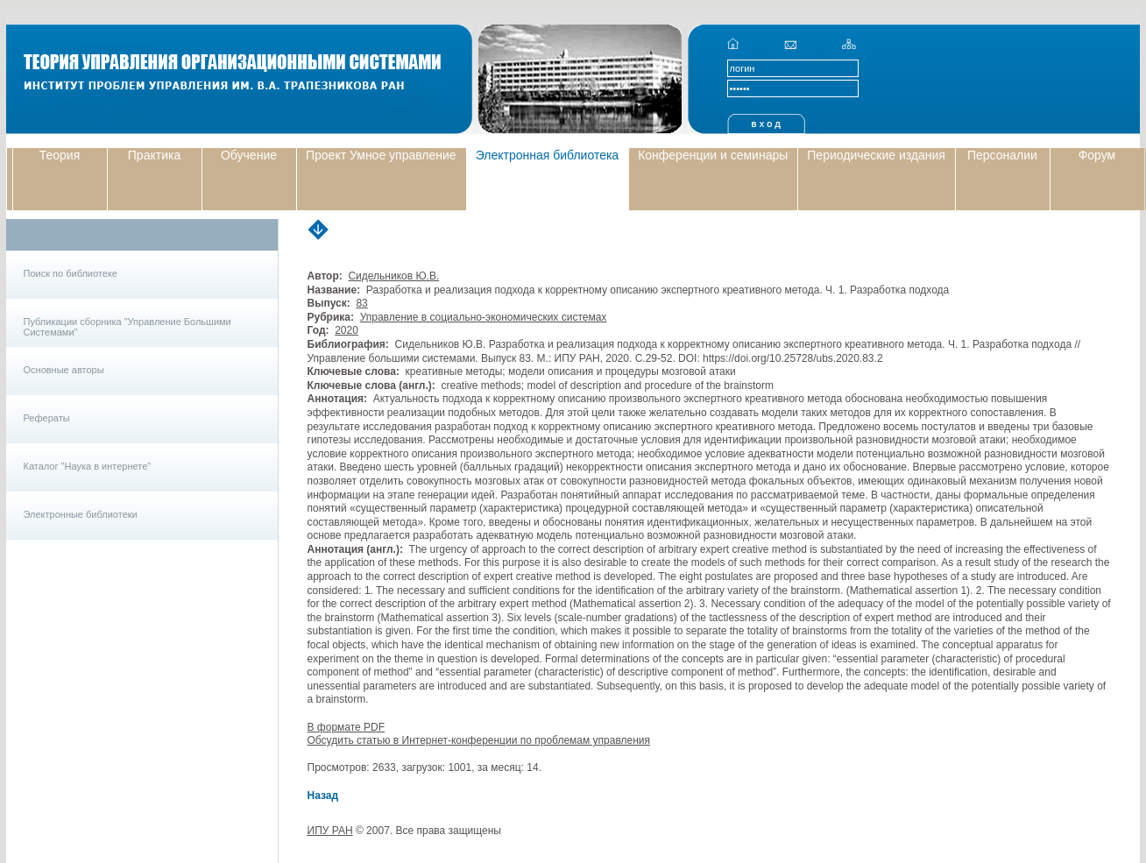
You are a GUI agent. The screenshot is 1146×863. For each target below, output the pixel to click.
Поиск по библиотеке (70, 273)
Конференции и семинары (713, 155)
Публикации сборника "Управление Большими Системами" (127, 326)
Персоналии (1002, 155)
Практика (154, 155)
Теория (60, 155)
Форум (1097, 155)
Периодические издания (876, 155)
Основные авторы (64, 369)
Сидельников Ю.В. (393, 276)
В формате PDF (347, 727)
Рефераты (47, 418)
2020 (346, 330)
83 (361, 303)
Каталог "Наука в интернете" (88, 466)
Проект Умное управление (381, 155)
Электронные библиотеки (81, 514)
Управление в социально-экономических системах (483, 317)
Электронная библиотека (547, 155)
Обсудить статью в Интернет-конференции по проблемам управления (479, 740)
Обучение (249, 155)
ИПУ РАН (330, 830)
